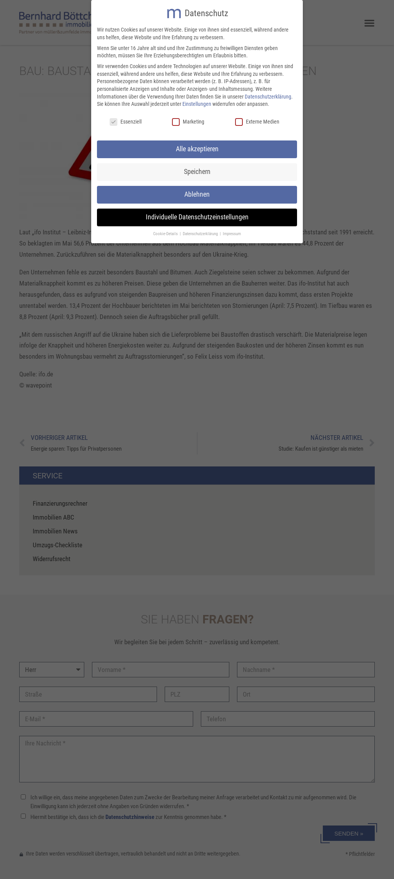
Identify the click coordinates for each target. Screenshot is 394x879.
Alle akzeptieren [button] (197, 147)
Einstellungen (196, 102)
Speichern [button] (197, 170)
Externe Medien (257, 120)
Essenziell (126, 120)
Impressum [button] (232, 231)
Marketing (188, 120)
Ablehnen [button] (197, 192)
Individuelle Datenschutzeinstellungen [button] (197, 215)
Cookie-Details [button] (166, 231)
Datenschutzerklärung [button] (201, 231)
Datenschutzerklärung (268, 95)
